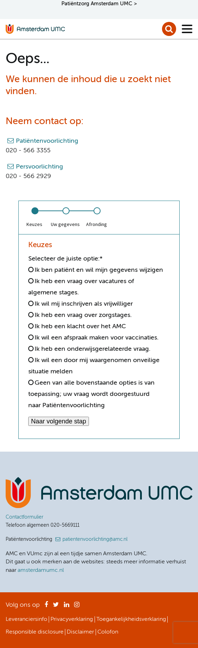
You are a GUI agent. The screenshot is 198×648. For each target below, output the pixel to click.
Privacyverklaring (71, 619)
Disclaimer (80, 632)
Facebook (46, 606)
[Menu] (187, 29)
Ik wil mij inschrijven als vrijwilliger (84, 304)
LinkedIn (66, 606)
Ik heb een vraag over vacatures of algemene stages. (81, 287)
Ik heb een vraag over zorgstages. (83, 315)
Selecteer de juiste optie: (65, 259)
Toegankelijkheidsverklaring (131, 619)
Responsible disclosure (35, 632)
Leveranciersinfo (26, 619)
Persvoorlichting (39, 167)
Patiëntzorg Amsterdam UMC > (99, 3)
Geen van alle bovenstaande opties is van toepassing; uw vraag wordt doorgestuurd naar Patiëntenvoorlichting (91, 394)
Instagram (76, 606)
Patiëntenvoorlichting (47, 141)
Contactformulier (24, 517)
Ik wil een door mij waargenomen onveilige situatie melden (94, 366)
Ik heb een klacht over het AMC (80, 326)
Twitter (56, 606)
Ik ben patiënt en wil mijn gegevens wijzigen (99, 270)
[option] (34, 217)
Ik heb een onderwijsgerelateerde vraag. (92, 349)
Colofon (107, 632)
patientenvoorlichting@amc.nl (94, 539)
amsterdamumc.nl (41, 570)
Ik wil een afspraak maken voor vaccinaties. (96, 338)
